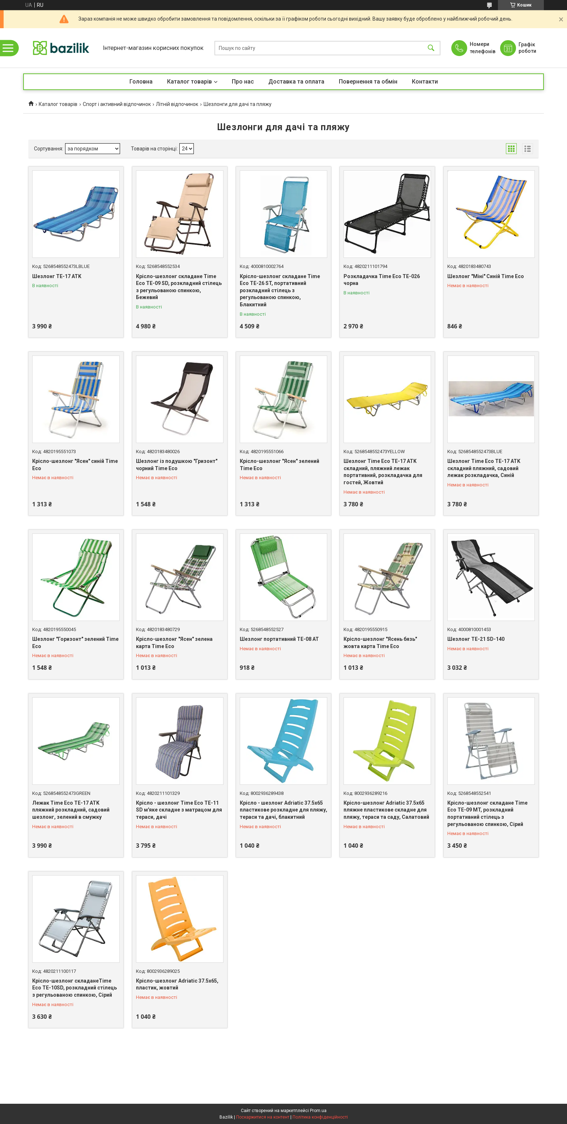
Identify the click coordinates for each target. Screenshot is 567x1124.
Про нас (243, 81)
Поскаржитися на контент (262, 1117)
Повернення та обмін (368, 81)
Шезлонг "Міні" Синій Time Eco (485, 276)
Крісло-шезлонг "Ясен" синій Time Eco (75, 464)
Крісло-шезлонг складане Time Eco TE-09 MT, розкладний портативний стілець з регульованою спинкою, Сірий (487, 813)
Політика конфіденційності (320, 1117)
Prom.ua (318, 1110)
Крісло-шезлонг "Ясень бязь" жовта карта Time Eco (380, 642)
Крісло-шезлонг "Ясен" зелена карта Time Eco (174, 642)
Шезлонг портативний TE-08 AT (279, 639)
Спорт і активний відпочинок (117, 104)
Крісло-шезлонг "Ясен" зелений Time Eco (279, 464)
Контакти (425, 81)
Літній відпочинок (177, 104)
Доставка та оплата (296, 81)
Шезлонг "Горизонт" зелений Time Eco (75, 642)
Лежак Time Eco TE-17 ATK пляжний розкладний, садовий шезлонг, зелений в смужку (71, 810)
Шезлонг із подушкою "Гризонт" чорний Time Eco (176, 464)
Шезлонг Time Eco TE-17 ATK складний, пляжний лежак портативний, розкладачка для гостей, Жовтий (383, 471)
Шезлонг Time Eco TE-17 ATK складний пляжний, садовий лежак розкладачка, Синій (483, 468)
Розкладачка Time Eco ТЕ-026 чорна (382, 279)
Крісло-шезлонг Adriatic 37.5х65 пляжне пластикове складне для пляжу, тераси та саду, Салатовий (386, 810)
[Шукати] (431, 48)
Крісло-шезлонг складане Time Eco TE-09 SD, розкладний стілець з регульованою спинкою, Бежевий (179, 287)
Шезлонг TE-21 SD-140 (475, 639)
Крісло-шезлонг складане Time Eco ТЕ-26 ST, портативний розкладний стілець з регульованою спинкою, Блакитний (280, 290)
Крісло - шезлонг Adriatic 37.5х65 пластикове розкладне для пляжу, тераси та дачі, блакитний (283, 810)
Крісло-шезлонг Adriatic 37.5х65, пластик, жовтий (177, 984)
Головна (141, 81)
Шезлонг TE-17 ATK (56, 276)
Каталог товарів (189, 81)
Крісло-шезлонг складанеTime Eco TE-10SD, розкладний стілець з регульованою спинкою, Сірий (74, 988)
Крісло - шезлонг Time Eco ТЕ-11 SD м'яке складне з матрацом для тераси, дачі (179, 810)
